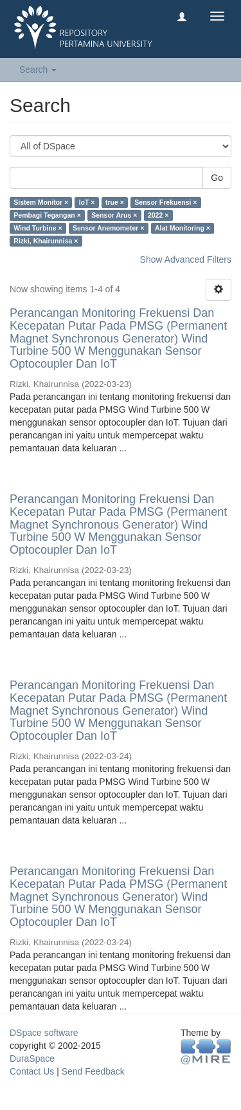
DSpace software (44, 1033)
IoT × (87, 202)
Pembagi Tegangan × (47, 215)
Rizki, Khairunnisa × (45, 241)
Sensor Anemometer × (108, 228)
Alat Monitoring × (182, 228)
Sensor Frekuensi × (165, 202)
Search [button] (38, 69)
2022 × (158, 215)
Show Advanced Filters (185, 259)
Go (217, 178)
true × (114, 202)
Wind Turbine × (37, 228)
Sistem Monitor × (40, 202)
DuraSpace (32, 1058)
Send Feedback (93, 1071)
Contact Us (32, 1071)
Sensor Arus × (114, 215)
